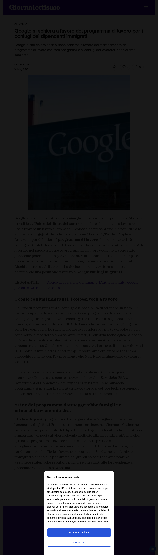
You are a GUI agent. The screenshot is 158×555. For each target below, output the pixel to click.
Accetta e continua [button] (79, 532)
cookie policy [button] (91, 492)
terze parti (99, 495)
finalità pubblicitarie (82, 514)
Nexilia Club (79, 542)
